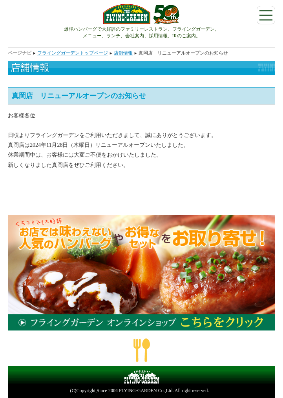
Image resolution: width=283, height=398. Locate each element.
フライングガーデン (141, 14)
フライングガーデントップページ (72, 53)
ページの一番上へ (141, 350)
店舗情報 (123, 53)
